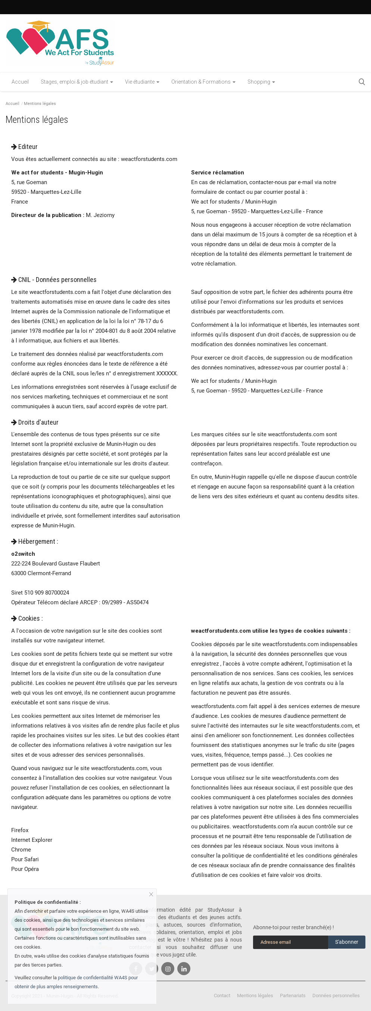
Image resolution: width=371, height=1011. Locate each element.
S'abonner (346, 942)
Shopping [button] (261, 82)
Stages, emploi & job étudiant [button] (77, 82)
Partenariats (293, 995)
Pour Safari (25, 859)
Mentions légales (255, 995)
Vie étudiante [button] (142, 82)
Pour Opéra (25, 869)
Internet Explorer (31, 840)
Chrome (21, 849)
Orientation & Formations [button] (203, 82)
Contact (222, 995)
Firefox (19, 830)
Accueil (20, 82)
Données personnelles (336, 995)
